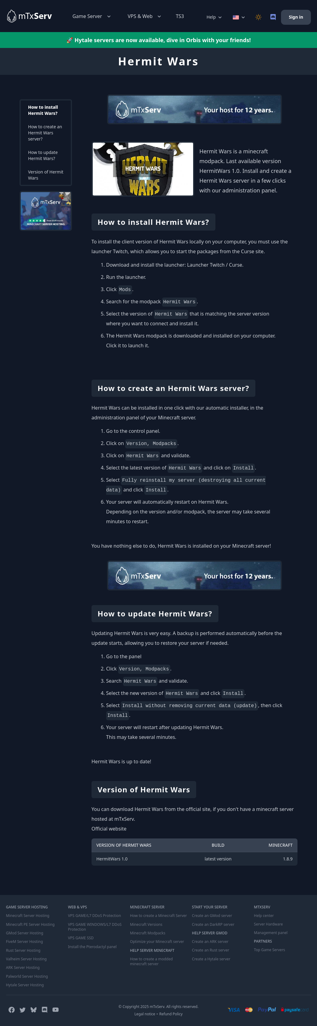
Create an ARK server (210, 941)
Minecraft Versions (146, 924)
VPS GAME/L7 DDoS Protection (94, 915)
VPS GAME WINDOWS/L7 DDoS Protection (94, 927)
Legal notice (145, 1013)
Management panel (270, 932)
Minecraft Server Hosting (27, 915)
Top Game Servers (269, 949)
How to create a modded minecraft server (151, 961)
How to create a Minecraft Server (158, 915)
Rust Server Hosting (23, 949)
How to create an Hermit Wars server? (45, 133)
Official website (109, 828)
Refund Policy (170, 1013)
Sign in (296, 17)
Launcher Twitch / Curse (214, 264)
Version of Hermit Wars (45, 175)
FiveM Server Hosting (24, 941)
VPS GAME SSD (80, 937)
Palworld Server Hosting (27, 975)
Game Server (92, 16)
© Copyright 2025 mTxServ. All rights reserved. (159, 1005)
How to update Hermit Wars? (43, 155)
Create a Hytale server (211, 958)
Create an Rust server (210, 949)
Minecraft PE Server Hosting (30, 924)
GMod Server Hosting (24, 932)
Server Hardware (268, 924)
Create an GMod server (212, 915)
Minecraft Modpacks (147, 932)
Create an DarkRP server (213, 924)
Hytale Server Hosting (24, 984)
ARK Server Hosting (22, 967)
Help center (264, 915)
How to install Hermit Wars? (43, 110)
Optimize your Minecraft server (156, 941)
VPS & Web (145, 16)
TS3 (180, 16)
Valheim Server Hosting (26, 958)
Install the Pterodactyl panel (92, 946)
